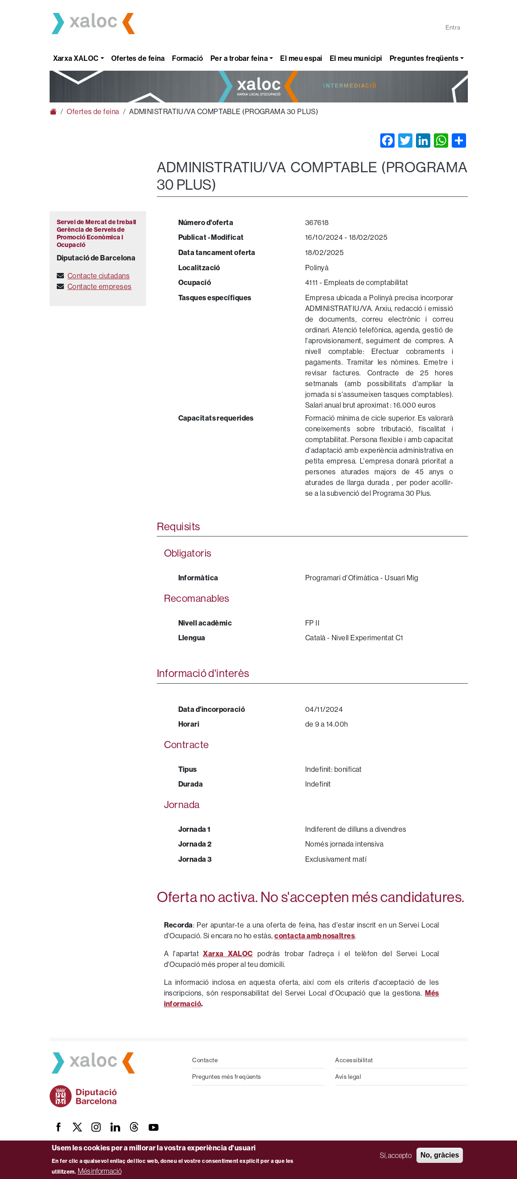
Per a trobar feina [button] (239, 58)
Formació (187, 58)
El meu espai (301, 58)
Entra (453, 27)
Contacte (205, 1060)
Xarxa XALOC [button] (76, 58)
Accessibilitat (354, 1060)
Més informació (100, 1170)
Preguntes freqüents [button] (424, 58)
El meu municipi (356, 58)
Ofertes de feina (138, 58)
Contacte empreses (99, 286)
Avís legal (348, 1077)
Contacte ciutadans (98, 275)
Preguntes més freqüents (226, 1077)
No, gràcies (439, 1155)
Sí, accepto (396, 1155)
